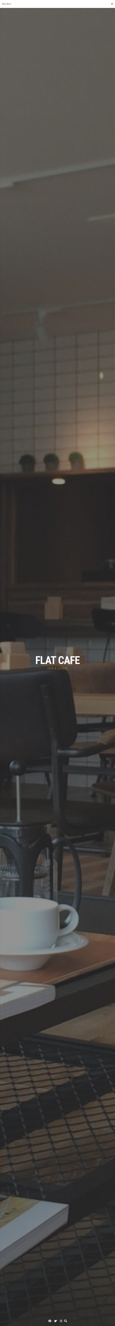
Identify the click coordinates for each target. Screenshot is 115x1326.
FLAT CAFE (57, 660)
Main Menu (57, 4)
